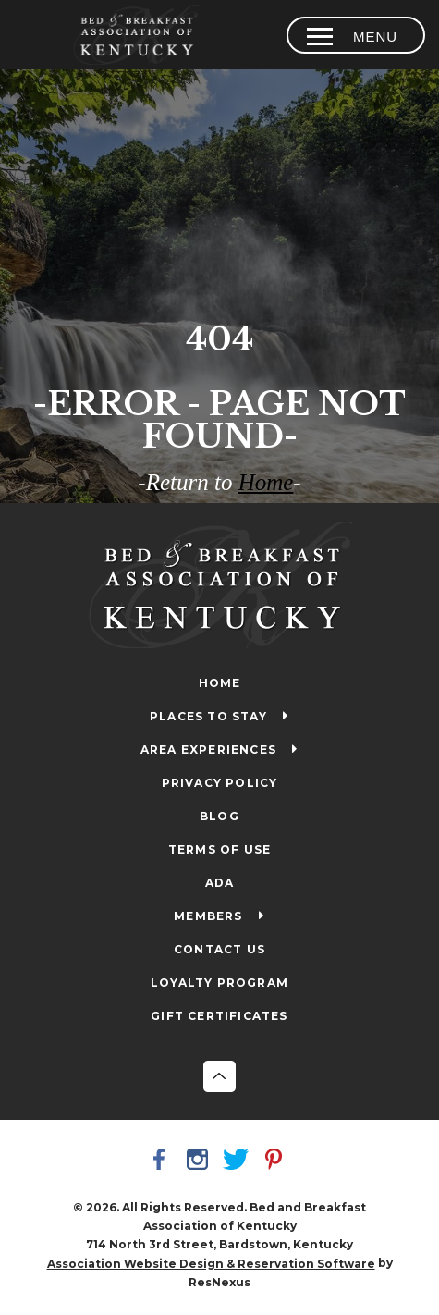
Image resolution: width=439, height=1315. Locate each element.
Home (266, 482)
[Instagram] (200, 1161)
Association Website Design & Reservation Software (211, 1264)
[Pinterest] (276, 1161)
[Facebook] (162, 1161)
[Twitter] (238, 1161)
